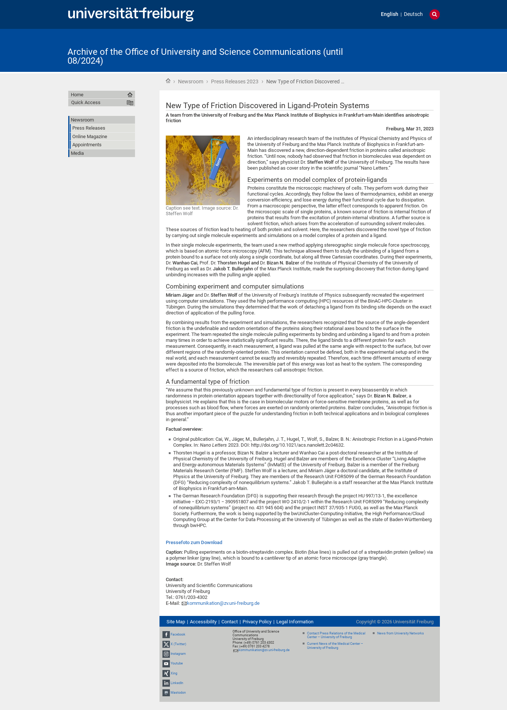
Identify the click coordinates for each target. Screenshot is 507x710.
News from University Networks (400, 633)
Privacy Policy (257, 621)
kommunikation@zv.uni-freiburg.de (223, 603)
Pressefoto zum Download (194, 542)
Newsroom (190, 81)
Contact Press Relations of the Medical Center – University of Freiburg (336, 635)
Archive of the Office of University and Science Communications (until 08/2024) (205, 56)
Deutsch (413, 14)
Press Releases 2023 (235, 81)
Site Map (176, 621)
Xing (174, 673)
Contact (229, 621)
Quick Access (86, 102)
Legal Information (294, 621)
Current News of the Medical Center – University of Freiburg (335, 646)
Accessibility (203, 621)
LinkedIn (177, 683)
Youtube (177, 663)
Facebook (178, 634)
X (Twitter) (178, 644)
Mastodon (178, 692)
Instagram (178, 654)
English (389, 14)
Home (168, 80)
